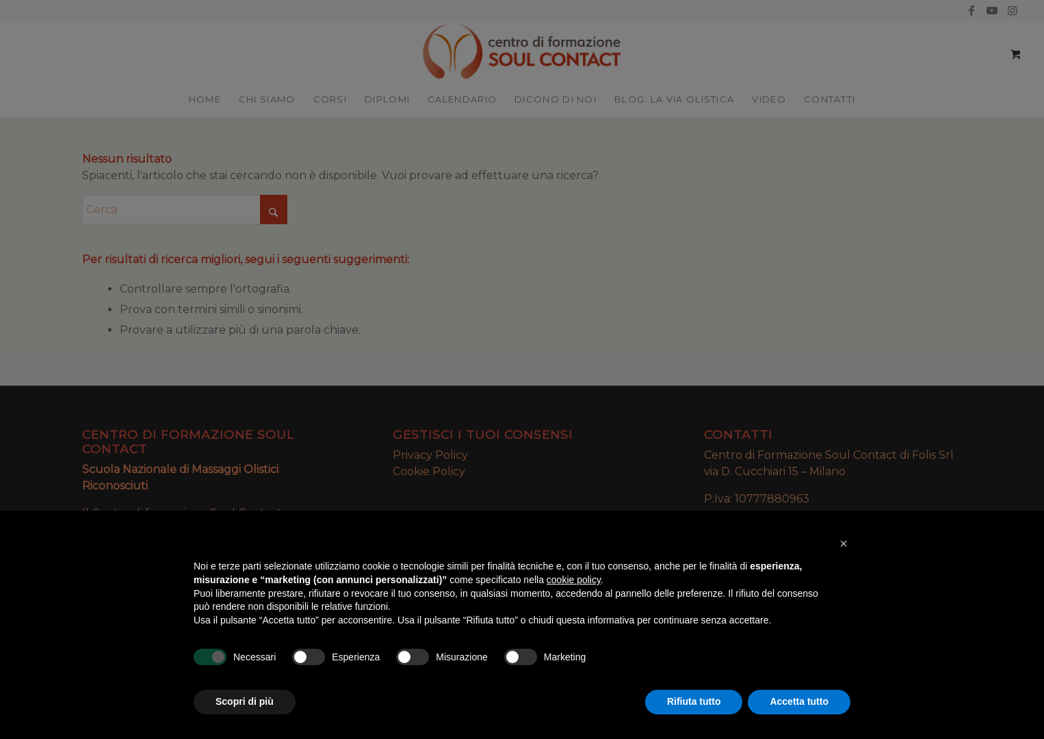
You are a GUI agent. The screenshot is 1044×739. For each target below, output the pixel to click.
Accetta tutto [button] (799, 701)
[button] (843, 543)
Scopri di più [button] (245, 701)
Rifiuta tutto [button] (694, 701)
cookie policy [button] (574, 579)
